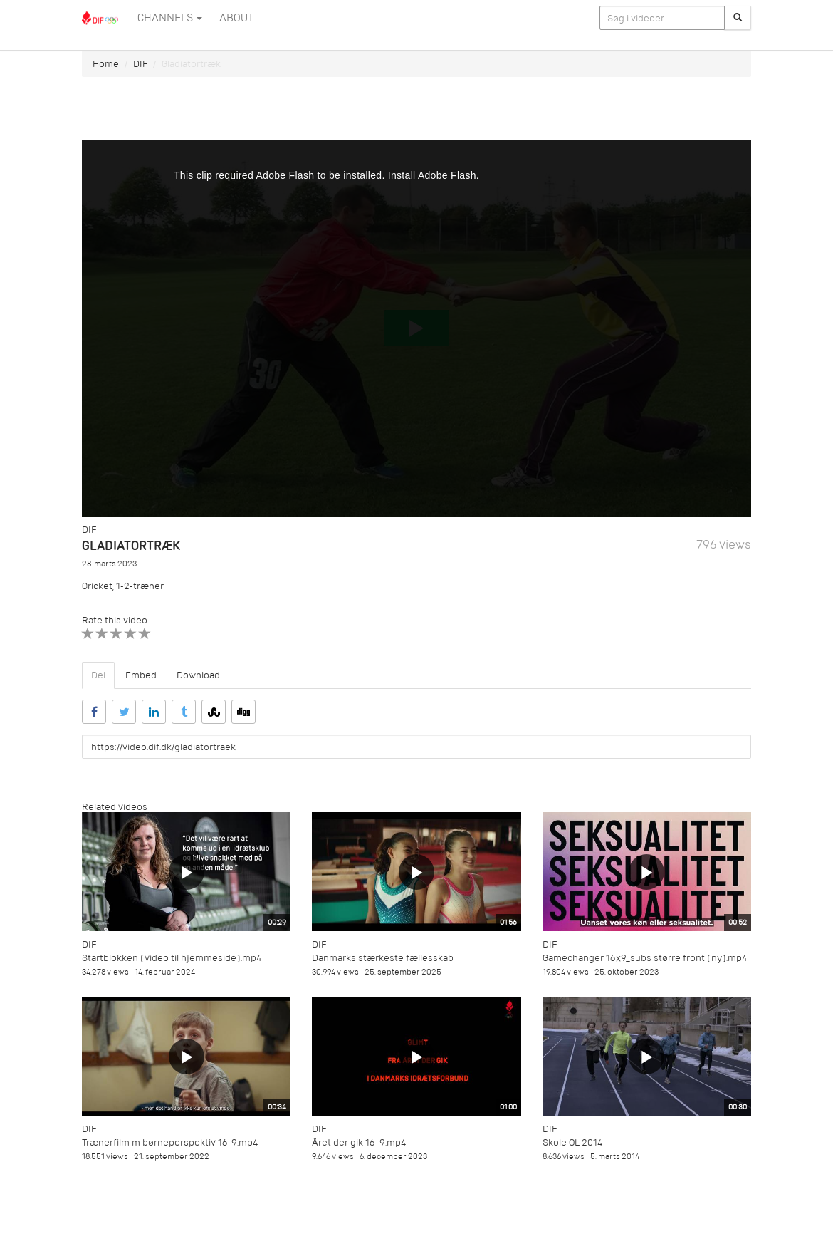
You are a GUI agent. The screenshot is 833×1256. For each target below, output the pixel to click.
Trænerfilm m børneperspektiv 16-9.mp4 (170, 1142)
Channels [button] (169, 18)
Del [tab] (98, 675)
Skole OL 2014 (572, 1142)
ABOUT (236, 18)
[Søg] (737, 18)
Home (106, 64)
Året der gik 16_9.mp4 (359, 1142)
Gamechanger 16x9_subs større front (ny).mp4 (645, 958)
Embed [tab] (141, 675)
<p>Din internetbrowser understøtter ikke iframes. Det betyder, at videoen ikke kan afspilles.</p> (416, 328)
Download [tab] (198, 675)
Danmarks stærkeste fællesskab (383, 958)
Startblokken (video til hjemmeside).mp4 (171, 958)
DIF (140, 64)
